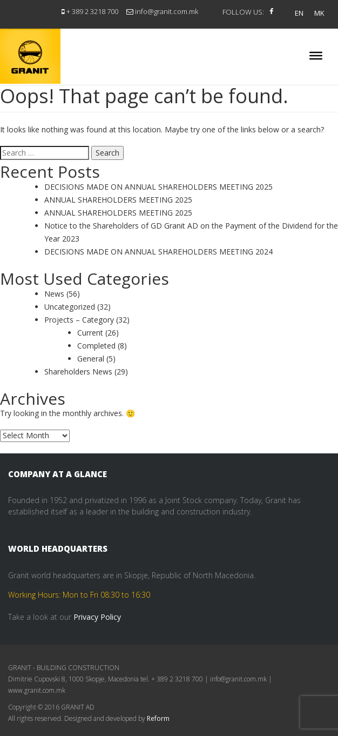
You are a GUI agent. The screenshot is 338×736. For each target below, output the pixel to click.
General (90, 358)
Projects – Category (79, 320)
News (54, 294)
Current (90, 332)
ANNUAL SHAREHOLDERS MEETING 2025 (118, 200)
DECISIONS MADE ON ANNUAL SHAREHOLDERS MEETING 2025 (158, 187)
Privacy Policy (97, 617)
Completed (96, 345)
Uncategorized (69, 307)
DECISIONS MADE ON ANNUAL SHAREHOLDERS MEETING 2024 (158, 251)
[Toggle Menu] (315, 55)
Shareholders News (78, 371)
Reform (158, 718)
